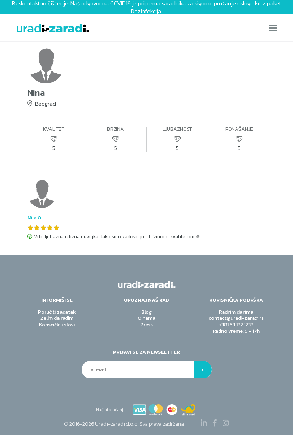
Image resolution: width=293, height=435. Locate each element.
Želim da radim (56, 318)
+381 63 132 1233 (236, 325)
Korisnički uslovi (56, 325)
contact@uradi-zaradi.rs (235, 318)
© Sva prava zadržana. (124, 423)
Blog (146, 312)
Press (146, 325)
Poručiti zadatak (57, 312)
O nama (146, 318)
